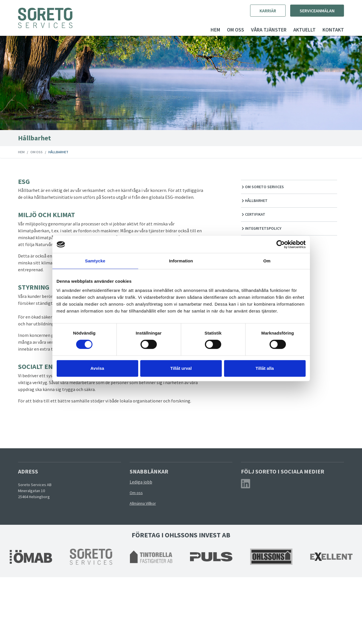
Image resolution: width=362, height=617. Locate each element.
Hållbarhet (251, 206)
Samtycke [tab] (95, 260)
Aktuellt (293, 29)
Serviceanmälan (306, 10)
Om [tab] (266, 260)
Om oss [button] (224, 29)
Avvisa (97, 368)
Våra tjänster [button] (258, 29)
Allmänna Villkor (146, 543)
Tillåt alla (265, 368)
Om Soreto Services (259, 192)
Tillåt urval (181, 368)
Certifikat (250, 220)
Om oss (47, 152)
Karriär (257, 10)
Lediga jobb (144, 521)
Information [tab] (181, 260)
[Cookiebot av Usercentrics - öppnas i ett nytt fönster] (281, 244)
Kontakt (322, 29)
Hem (204, 29)
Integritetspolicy (258, 234)
